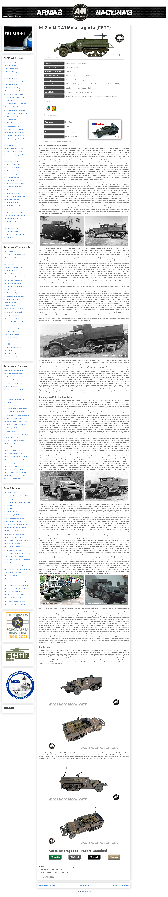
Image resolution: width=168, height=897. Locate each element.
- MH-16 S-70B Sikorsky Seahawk (14, 550)
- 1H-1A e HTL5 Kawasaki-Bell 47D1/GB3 (16, 496)
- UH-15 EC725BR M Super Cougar (14, 591)
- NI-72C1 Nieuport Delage (12, 167)
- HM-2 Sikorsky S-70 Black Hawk (14, 531)
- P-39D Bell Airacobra (10, 190)
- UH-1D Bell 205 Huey (10, 575)
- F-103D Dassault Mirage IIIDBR (14, 296)
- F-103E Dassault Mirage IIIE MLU (14, 155)
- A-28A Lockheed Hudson (12, 78)
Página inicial (84, 885)
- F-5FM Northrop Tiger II (11, 293)
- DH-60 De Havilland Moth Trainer (14, 274)
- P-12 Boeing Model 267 (11, 177)
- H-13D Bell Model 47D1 (11, 505)
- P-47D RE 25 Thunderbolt (12, 206)
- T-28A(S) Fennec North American (14, 344)
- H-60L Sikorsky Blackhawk (12, 521)
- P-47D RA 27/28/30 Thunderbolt (14, 209)
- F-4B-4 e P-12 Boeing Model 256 (14, 132)
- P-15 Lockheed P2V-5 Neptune (14, 180)
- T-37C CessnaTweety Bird (12, 347)
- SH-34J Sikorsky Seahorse (12, 572)
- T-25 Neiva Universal (11, 331)
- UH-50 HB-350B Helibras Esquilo (14, 598)
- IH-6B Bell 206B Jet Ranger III (13, 543)
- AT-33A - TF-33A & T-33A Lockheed (15, 113)
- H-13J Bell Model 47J (10, 512)
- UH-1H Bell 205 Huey (10, 579)
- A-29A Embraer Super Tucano (13, 81)
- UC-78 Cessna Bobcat (11, 353)
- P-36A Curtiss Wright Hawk (13, 186)
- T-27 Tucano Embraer (11, 337)
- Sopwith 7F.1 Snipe (10, 225)
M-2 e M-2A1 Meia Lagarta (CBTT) (75, 27)
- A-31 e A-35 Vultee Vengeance (14, 88)
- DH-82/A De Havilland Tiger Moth (14, 277)
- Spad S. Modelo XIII (10, 222)
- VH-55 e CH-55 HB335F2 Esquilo (14, 604)
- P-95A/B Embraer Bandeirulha (13, 212)
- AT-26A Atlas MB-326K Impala (14, 107)
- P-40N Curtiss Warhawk (12, 199)
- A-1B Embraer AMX (10, 251)
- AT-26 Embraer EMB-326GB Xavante (15, 104)
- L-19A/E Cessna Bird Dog (12, 164)
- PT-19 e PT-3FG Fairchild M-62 (13, 309)
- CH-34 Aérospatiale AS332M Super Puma (17, 502)
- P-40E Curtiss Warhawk (11, 193)
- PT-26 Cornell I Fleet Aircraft (13, 312)
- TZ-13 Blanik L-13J (10, 350)
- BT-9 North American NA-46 (13, 267)
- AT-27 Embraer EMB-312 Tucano (14, 110)
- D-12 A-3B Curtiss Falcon (12, 126)
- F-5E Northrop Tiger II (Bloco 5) (14, 135)
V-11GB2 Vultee (9, 238)
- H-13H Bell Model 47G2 (11, 508)
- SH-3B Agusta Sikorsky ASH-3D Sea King (17, 559)
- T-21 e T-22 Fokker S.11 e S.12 (14, 321)
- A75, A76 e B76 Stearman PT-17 (14, 254)
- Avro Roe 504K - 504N (11, 264)
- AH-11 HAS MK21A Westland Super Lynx (17, 569)
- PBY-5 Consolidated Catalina (13, 171)
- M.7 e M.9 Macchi (9, 305)
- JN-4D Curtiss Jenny (10, 302)
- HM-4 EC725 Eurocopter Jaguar (14, 537)
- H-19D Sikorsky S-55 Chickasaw (14, 515)
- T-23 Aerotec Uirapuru (11, 325)
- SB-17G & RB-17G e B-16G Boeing (14, 215)
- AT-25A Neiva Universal (11, 100)
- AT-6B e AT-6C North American (14, 94)
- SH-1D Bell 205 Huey (10, 563)
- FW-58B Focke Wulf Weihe (13, 283)
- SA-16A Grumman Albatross (13, 218)
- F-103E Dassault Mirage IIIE (13, 151)
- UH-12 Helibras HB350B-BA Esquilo (15, 582)
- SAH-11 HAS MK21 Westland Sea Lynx (16, 566)
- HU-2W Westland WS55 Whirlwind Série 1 (17, 547)
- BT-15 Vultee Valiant (11, 270)
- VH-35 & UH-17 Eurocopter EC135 (15, 601)
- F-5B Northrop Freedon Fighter (14, 286)
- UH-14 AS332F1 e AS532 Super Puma (16, 588)
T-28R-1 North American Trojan (14, 234)
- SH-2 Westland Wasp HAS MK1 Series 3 (17, 553)
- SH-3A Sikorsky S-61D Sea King (14, 556)
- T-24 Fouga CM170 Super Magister (15, 328)
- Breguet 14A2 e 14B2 (11, 116)
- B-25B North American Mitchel (14, 123)
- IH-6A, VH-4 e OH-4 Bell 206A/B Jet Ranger (17, 540)
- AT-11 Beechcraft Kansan (12, 261)
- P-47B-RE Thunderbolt (11, 202)
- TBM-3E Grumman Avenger (13, 357)
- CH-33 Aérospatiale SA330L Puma (15, 499)
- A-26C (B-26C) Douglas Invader (14, 75)
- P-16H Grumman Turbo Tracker (14, 183)
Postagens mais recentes (47, 885)
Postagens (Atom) (86, 891)
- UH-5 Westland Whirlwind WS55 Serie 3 (17, 595)
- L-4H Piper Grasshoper (11, 161)
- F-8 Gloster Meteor (10, 145)
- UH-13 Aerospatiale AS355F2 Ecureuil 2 (17, 585)
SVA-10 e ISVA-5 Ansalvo (12, 228)
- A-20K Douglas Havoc (11, 68)
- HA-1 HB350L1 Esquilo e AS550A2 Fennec (17, 524)
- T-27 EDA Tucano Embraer (12, 341)
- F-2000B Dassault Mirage (12, 299)
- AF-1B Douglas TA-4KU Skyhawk (14, 258)
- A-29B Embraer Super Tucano (13, 84)
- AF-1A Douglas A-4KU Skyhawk (14, 91)
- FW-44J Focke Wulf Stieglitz (13, 280)
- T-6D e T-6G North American (13, 318)
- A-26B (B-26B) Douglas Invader (14, 72)
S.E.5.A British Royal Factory (13, 231)
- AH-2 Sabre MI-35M (10, 492)
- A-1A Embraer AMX (10, 62)
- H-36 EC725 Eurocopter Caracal (14, 518)
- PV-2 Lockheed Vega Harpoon (13, 174)
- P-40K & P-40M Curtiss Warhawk (14, 196)
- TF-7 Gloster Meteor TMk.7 (12, 315)
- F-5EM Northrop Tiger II (11, 142)
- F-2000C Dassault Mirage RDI (13, 158)
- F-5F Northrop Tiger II (11, 290)
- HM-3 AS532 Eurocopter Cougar (14, 534)
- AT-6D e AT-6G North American (14, 97)
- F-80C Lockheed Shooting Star (14, 148)
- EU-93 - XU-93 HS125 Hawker (13, 129)
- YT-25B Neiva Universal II (12, 334)
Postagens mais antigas (121, 885)
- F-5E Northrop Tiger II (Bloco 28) (14, 139)
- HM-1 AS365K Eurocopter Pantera (15, 528)
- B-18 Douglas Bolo (10, 119)
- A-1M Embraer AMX (10, 65)
